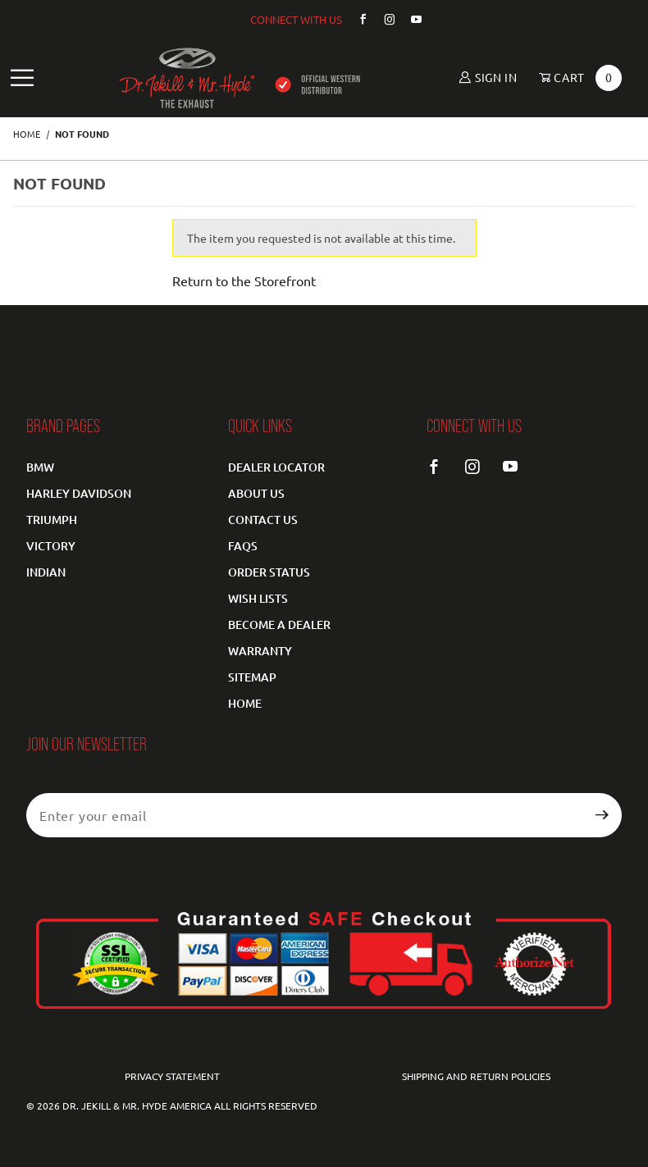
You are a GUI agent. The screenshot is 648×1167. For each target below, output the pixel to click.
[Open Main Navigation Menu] (22, 78)
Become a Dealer (279, 624)
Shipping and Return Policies (476, 1076)
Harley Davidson (78, 493)
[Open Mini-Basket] (575, 78)
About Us (256, 493)
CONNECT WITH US (296, 19)
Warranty (260, 651)
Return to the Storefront (244, 280)
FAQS (243, 546)
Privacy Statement (172, 1076)
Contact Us (263, 519)
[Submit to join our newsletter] (602, 815)
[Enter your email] (304, 815)
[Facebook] (356, 19)
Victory (50, 546)
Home (245, 703)
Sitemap (252, 677)
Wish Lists (258, 598)
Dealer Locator (276, 467)
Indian (46, 572)
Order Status (269, 572)
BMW (40, 467)
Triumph (51, 519)
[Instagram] (383, 19)
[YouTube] (410, 19)
